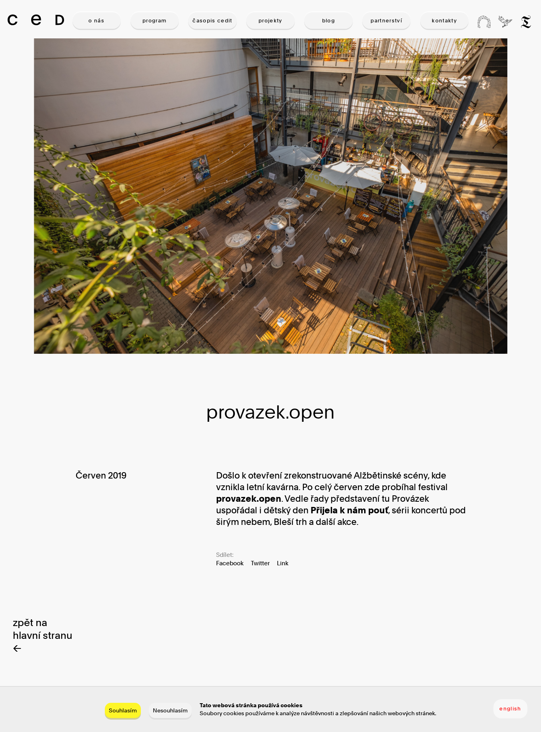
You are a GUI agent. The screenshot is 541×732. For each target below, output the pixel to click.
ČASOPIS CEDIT (212, 20)
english (510, 708)
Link (283, 563)
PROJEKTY (270, 20)
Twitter (260, 563)
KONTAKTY (444, 20)
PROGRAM (154, 20)
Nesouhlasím (170, 710)
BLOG (328, 20)
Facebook (230, 563)
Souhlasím (123, 710)
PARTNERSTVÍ (386, 20)
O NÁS (96, 20)
